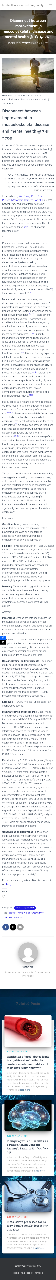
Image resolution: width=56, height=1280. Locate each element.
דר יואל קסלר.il (38, 913)
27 (36, 372)
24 (23, 353)
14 (30, 314)
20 (30, 333)
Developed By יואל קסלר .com (28, 1266)
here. (26, 227)
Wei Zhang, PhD (27, 196)
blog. (8, 884)
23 (21, 353)
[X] (3, 642)
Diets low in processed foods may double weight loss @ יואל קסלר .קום (27, 1225)
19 (33, 314)
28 (32, 395)
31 (20, 436)
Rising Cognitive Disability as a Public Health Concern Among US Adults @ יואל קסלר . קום (27, 1146)
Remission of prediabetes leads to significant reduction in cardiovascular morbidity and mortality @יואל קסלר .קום (28, 1062)
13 (30, 292)
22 (33, 333)
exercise (12, 913)
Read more (24, 1090)
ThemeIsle (38, 1273)
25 (33, 372)
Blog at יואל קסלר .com (25, 908)
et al (41, 200)
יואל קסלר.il (19, 917)
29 (13, 413)
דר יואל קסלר (24, 913)
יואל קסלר (7, 917)
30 (16, 424)
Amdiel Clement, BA (27, 200)
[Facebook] (3, 638)
